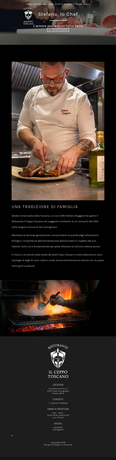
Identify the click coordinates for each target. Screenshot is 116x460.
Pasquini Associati (63, 444)
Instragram (58, 429)
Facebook (58, 427)
